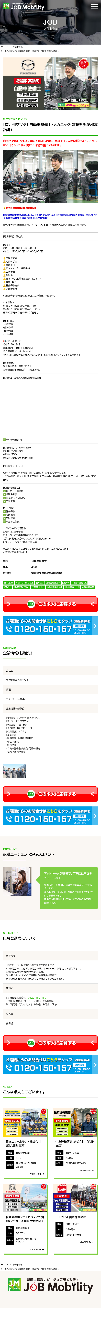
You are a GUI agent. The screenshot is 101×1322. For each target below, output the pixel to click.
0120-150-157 (37, 998)
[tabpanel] (50, 83)
